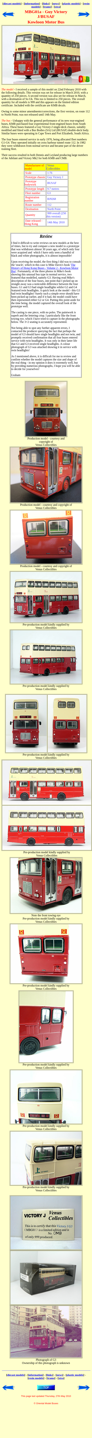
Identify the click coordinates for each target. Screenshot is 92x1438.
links (46, 3)
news (56, 3)
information (32, 3)
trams (47, 6)
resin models (36, 1378)
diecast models (12, 3)
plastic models (71, 3)
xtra (57, 6)
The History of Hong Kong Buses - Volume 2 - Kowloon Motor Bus (44, 268)
